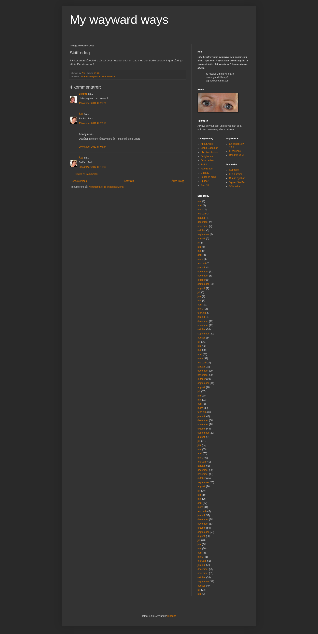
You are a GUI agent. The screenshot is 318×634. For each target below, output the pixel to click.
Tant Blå (205, 185)
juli (199, 242)
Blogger (171, 616)
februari (202, 213)
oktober (202, 230)
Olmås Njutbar (237, 178)
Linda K (205, 172)
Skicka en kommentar (86, 174)
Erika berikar (207, 160)
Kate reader (207, 168)
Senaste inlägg (79, 181)
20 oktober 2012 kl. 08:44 (92, 146)
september (203, 234)
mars (200, 209)
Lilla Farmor (235, 174)
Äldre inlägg (178, 181)
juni (199, 246)
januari (201, 217)
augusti (201, 238)
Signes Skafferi (237, 182)
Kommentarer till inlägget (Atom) (106, 186)
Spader (204, 181)
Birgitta (83, 93)
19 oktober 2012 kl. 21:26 (92, 103)
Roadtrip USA (236, 155)
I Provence (235, 151)
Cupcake (234, 169)
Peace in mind (208, 177)
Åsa (81, 114)
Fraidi (204, 164)
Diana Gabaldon (209, 148)
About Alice (207, 143)
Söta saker (235, 186)
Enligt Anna (207, 156)
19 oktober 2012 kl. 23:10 (92, 123)
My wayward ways (119, 19)
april (200, 205)
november (203, 226)
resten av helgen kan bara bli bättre (98, 76)
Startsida (129, 181)
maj (199, 201)
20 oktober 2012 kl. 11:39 (92, 167)
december (203, 222)
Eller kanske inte (209, 152)
